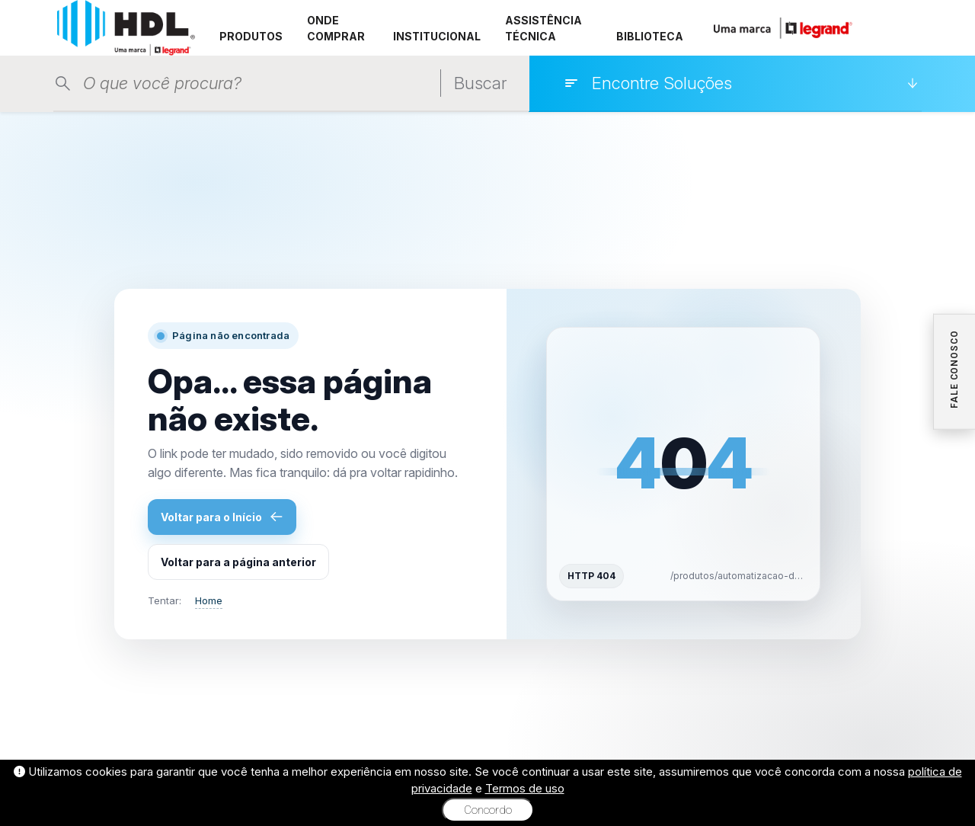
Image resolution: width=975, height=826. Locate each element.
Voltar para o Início (222, 516)
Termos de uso (524, 788)
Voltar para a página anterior (238, 561)
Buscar (480, 83)
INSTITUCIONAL (437, 36)
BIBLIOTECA (649, 36)
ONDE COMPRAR (336, 28)
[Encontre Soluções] (741, 83)
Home (208, 600)
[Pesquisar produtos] (258, 83)
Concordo (488, 810)
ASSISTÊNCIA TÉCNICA (543, 28)
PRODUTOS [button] (251, 36)
